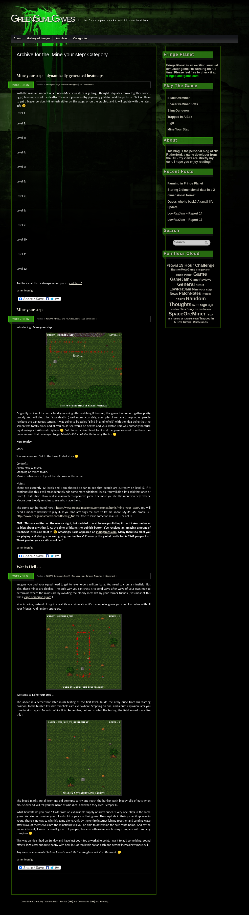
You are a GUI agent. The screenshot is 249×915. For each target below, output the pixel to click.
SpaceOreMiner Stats (183, 104)
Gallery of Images (38, 38)
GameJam (58, 575)
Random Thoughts (69, 84)
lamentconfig (25, 290)
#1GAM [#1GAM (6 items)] (172, 265)
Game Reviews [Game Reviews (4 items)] (201, 279)
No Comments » (87, 84)
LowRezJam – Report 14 (185, 213)
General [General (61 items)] (186, 284)
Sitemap (104, 901)
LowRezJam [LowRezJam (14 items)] (180, 289)
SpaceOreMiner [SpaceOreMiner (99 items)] (187, 313)
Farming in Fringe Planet (185, 183)
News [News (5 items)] (174, 293)
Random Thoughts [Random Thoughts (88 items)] (187, 301)
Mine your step (53, 84)
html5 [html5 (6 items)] (200, 285)
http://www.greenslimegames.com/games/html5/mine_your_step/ (97, 507)
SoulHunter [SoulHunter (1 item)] (205, 309)
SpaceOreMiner (179, 98)
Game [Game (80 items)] (200, 274)
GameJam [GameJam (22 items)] (179, 279)
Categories (80, 38)
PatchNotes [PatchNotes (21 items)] (190, 293)
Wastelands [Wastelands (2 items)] (200, 322)
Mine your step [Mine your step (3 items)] (202, 289)
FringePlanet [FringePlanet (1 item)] (203, 269)
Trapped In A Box (180, 117)
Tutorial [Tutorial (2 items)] (187, 322)
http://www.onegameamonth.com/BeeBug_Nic (46, 516)
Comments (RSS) (86, 901)
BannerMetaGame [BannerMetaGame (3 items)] (183, 269)
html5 (56, 318)
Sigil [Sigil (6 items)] (203, 305)
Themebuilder (50, 901)
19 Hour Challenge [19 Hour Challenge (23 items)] (197, 265)
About (18, 38)
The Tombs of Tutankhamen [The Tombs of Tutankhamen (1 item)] (183, 318)
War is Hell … (29, 567)
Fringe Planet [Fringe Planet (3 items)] (183, 274)
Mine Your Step (178, 129)
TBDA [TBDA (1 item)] (210, 314)
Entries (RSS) (66, 901)
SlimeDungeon (178, 110)
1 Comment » (110, 575)
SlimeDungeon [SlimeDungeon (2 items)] (188, 309)
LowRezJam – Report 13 (185, 220)
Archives (61, 38)
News (77, 318)
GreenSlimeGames (42, 18)
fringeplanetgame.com (182, 76)
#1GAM (49, 318)
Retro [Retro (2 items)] (195, 305)
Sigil (171, 123)
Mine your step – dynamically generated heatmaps (60, 75)
